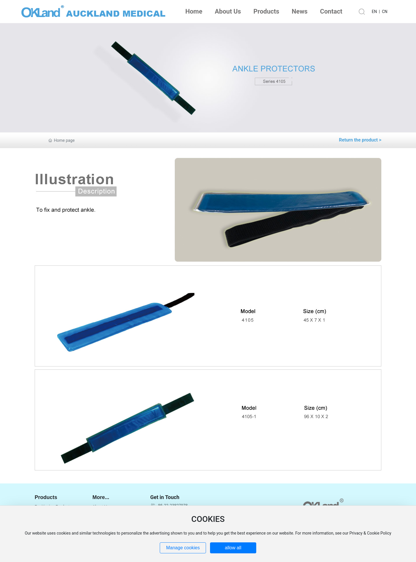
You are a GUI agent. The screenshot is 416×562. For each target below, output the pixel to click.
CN (384, 11)
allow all (233, 547)
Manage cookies (183, 547)
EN (374, 11)
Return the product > (360, 140)
